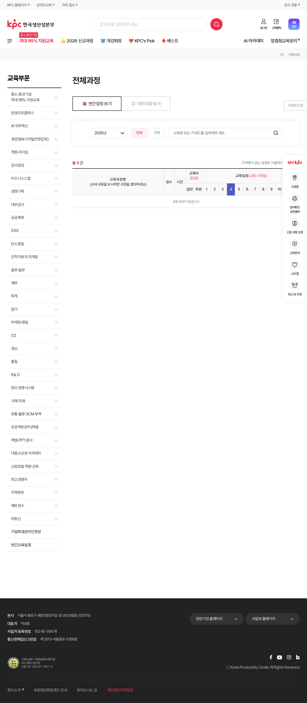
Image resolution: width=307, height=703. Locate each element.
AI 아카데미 (254, 41)
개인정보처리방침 (120, 690)
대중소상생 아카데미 (26, 453)
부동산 (16, 518)
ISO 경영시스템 (22, 388)
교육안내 (294, 247)
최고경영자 (19, 479)
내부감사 (17, 204)
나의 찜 (294, 267)
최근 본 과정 (295, 288)
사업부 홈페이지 (263, 618)
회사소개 (15, 690)
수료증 (294, 180)
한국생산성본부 (30, 24)
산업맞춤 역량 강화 (25, 466)
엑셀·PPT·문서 (21, 440)
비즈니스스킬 (21, 178)
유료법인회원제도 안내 (50, 690)
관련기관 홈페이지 (209, 618)
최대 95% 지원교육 (37, 41)
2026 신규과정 (80, 41)
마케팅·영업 (19, 322)
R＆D (15, 374)
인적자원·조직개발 (24, 257)
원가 (14, 309)
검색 (216, 24)
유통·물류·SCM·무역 (26, 414)
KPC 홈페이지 (17, 5)
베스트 (174, 41)
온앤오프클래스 (22, 113)
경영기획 (17, 191)
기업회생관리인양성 (26, 532)
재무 (14, 283)
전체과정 (9, 41)
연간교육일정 (21, 545)
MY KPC (294, 162)
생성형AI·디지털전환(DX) (30, 139)
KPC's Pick (145, 41)
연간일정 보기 (96, 104)
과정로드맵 (287, 105)
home (282, 55)
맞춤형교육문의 (284, 41)
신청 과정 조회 (295, 226)
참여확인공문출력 (294, 203)
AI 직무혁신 (19, 126)
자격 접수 (68, 5)
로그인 (263, 28)
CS (13, 335)
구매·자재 (18, 401)
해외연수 (17, 505)
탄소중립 (17, 244)
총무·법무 (18, 270)
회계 (14, 296)
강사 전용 (290, 5)
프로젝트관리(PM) (25, 427)
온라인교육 (44, 5)
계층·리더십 (19, 152)
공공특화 (17, 218)
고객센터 (276, 28)
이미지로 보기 (145, 104)
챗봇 (293, 24)
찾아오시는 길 (87, 690)
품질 (14, 361)
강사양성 (17, 165)
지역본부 (17, 492)
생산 (14, 348)
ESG (14, 231)
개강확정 (114, 41)
